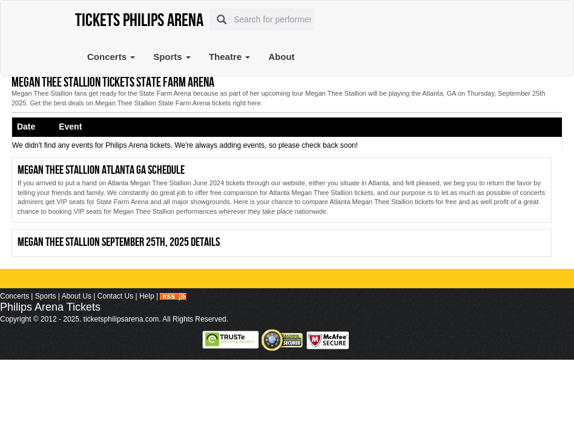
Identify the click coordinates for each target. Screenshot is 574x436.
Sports (172, 56)
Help (146, 296)
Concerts (111, 56)
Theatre (229, 56)
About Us (76, 296)
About (281, 56)
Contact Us (115, 296)
